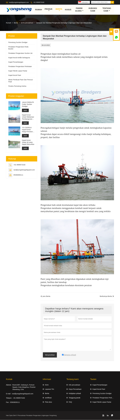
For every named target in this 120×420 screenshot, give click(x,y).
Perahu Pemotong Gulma (17, 86)
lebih (25, 110)
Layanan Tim (49, 389)
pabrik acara (79, 9)
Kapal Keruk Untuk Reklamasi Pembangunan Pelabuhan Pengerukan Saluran (28, 117)
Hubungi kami (93, 9)
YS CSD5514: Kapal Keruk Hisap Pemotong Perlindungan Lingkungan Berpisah (28, 130)
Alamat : (9, 385)
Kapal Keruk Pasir (14, 75)
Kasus (68, 10)
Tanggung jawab (74, 398)
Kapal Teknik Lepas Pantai (17, 71)
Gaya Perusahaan (75, 389)
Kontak (9, 379)
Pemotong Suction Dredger (17, 42)
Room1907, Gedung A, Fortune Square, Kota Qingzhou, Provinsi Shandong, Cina (23, 387)
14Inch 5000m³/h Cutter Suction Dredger (28, 104)
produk (48, 10)
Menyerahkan (50, 355)
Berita (59, 10)
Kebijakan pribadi (75, 393)
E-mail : (8, 394)
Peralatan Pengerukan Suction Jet (20, 53)
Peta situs (48, 402)
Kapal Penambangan (15, 62)
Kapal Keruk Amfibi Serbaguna (19, 58)
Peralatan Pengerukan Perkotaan (20, 66)
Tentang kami (106, 9)
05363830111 (18, 175)
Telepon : (9, 398)
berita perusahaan (27, 23)
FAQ (70, 402)
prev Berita (45, 296)
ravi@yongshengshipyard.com (19, 2)
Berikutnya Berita (106, 296)
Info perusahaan (74, 385)
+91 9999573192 (38, 2)
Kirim (47, 385)
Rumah (38, 10)
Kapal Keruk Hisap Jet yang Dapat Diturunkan (28, 142)
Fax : (8, 402)
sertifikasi (48, 398)
